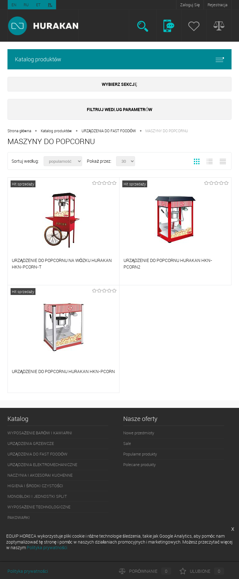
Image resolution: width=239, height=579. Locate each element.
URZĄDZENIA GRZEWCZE (30, 443)
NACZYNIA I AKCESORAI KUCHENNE (40, 475)
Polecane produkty (139, 464)
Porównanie (145, 571)
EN (14, 4)
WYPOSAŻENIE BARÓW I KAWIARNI (39, 433)
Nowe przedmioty (138, 433)
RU (26, 4)
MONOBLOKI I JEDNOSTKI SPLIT (37, 496)
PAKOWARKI (18, 517)
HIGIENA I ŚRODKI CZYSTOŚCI (35, 485)
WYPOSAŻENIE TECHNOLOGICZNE (38, 507)
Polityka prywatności (27, 571)
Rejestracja (217, 4)
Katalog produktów (119, 59)
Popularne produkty (140, 454)
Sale (127, 443)
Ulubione (202, 571)
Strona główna (19, 130)
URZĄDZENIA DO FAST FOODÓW (109, 130)
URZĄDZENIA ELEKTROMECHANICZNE (42, 464)
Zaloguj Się (190, 4)
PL (50, 4)
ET (38, 4)
